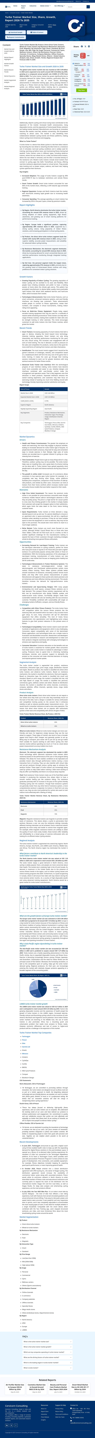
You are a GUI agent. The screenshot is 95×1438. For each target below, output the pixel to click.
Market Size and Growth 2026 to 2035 (9, 51)
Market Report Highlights (8, 58)
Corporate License (77, 75)
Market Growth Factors (9, 65)
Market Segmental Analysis (10, 81)
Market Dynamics (9, 76)
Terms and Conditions (61, 1414)
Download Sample (15, 32)
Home (15, 6)
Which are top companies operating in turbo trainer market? (44, 1352)
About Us (78, 1)
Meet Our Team (59, 1417)
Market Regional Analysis (9, 87)
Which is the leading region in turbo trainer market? (41, 1363)
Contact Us (86, 1)
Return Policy (59, 1411)
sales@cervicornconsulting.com (64, 1)
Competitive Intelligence (77, 80)
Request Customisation (15, 37)
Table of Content (37, 32)
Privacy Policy (59, 1408)
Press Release (45, 1417)
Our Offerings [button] (59, 6)
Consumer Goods (15, 13)
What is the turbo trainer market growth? (37, 1347)
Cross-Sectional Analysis (78, 84)
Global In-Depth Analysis (78, 64)
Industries (33, 6)
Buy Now (82, 90)
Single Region (77, 70)
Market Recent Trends (8, 71)
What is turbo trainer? (31, 1368)
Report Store (23, 7)
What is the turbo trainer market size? (36, 1342)
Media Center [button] (44, 6)
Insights (43, 1420)
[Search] (77, 6)
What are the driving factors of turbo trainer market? (41, 1357)
